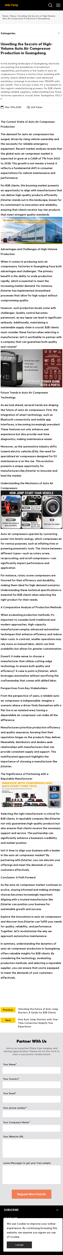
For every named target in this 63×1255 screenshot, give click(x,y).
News (13, 16)
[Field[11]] (31, 1070)
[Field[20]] (31, 1084)
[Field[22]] (31, 1113)
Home (5, 16)
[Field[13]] (31, 1099)
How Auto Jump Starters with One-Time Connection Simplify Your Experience (38, 1023)
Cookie (21, 1223)
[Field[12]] (31, 1128)
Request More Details (31, 1194)
